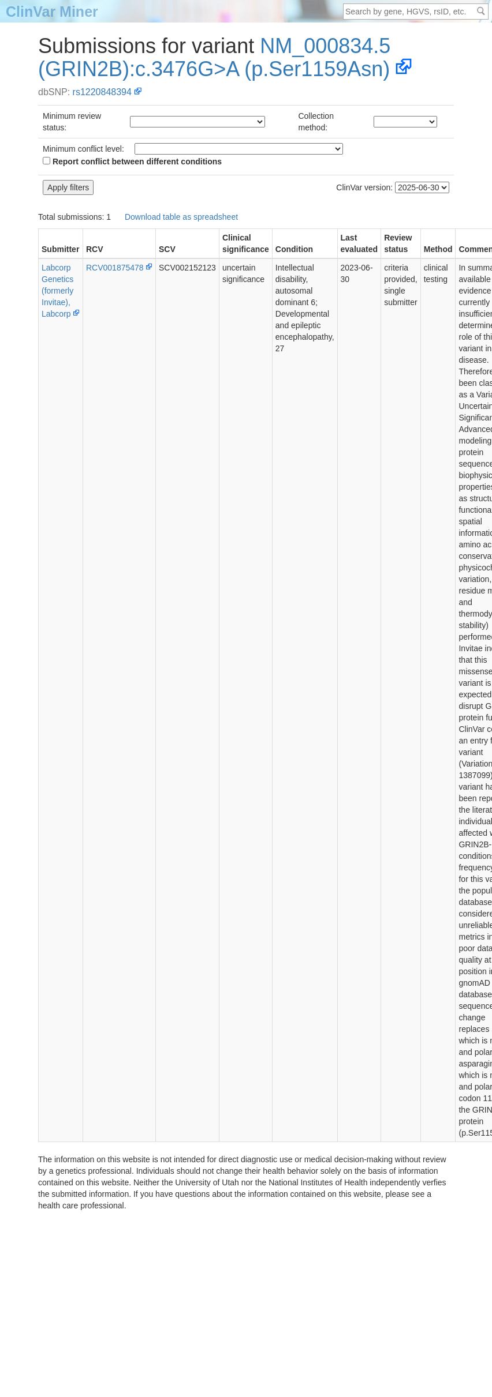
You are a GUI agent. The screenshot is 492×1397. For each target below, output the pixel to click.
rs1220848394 (102, 92)
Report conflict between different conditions (132, 161)
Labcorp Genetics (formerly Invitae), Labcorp (57, 290)
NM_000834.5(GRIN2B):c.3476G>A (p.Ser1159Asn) (214, 57)
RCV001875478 (115, 267)
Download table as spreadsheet (181, 216)
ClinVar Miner (52, 11)
